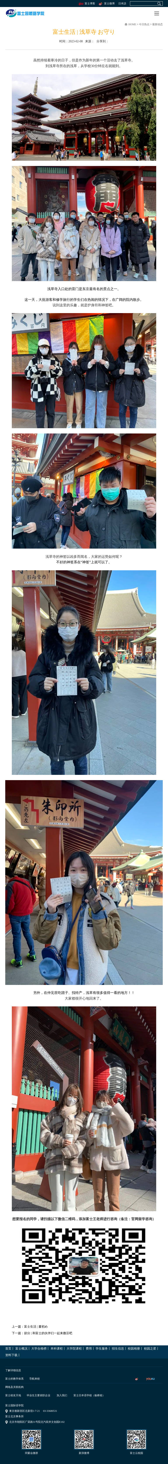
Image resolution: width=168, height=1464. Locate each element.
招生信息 (118, 1348)
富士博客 (87, 3)
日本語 (122, 3)
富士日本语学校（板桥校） (89, 1395)
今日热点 (144, 24)
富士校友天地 (13, 1395)
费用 (89, 1348)
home (132, 24)
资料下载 (11, 1355)
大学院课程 (74, 1348)
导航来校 (34, 1378)
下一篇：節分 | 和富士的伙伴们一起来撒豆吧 (42, 1333)
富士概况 (21, 1348)
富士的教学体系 (14, 1378)
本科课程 (57, 1348)
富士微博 (106, 3)
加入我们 (62, 1395)
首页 (8, 1348)
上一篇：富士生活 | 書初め (30, 1326)
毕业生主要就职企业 (38, 1395)
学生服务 (102, 1348)
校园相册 (134, 1348)
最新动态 (157, 24)
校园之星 (150, 1348)
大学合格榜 (39, 1348)
